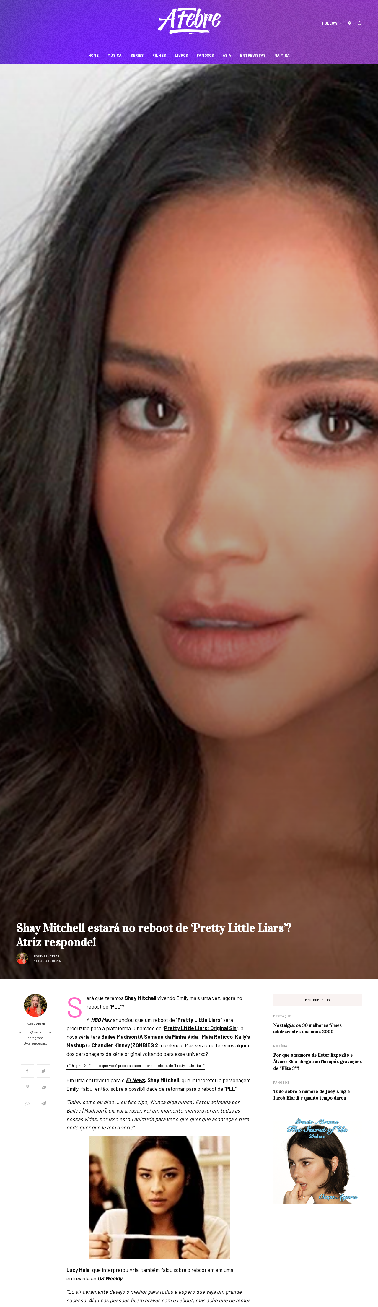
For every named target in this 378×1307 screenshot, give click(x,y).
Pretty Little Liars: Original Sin (200, 1028)
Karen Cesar (49, 956)
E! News (135, 1080)
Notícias (281, 1046)
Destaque (282, 1016)
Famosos (281, 1082)
